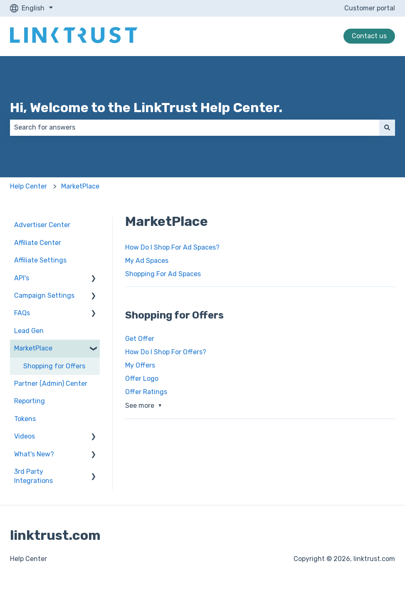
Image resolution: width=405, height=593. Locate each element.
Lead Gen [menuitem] (29, 331)
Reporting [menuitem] (29, 401)
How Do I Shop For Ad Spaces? (172, 247)
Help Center (28, 186)
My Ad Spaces (146, 261)
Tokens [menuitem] (25, 419)
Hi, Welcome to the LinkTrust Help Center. (146, 107)
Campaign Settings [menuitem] (44, 295)
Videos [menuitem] (24, 436)
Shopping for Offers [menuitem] (54, 366)
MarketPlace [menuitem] (33, 348)
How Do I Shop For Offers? (165, 352)
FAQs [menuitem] (22, 313)
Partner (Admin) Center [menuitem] (50, 383)
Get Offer (139, 339)
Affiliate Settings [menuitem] (40, 260)
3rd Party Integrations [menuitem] (33, 476)
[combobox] (194, 127)
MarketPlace (80, 186)
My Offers (140, 365)
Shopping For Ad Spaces (163, 274)
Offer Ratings (146, 392)
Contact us (369, 36)
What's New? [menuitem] (34, 454)
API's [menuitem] (21, 278)
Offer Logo (141, 378)
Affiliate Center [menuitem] (37, 243)
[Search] (387, 127)
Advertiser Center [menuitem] (42, 225)
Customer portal (369, 8)
